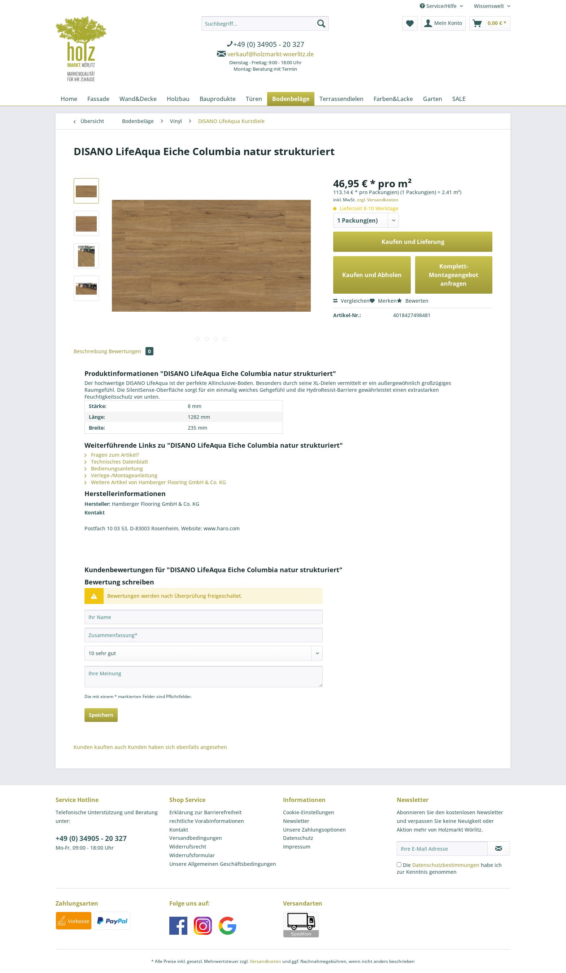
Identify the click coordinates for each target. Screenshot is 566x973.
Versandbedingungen (195, 837)
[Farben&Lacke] (393, 99)
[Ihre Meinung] (203, 676)
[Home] (69, 99)
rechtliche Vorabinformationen (206, 821)
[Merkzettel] (410, 23)
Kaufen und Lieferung (413, 242)
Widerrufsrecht (187, 846)
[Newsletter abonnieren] (498, 848)
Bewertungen (131, 351)
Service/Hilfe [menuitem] (439, 6)
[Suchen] (321, 23)
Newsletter (296, 821)
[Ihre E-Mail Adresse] (442, 848)
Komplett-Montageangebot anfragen (453, 275)
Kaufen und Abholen (372, 275)
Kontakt (178, 829)
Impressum (296, 846)
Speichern (101, 714)
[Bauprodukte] (218, 99)
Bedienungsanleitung (113, 468)
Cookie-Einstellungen (308, 812)
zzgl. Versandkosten (378, 200)
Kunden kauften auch (100, 747)
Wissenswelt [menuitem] (489, 6)
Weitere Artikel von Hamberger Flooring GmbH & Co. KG (155, 482)
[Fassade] (98, 99)
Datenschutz (298, 837)
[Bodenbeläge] (290, 99)
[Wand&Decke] (138, 99)
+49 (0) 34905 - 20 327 (91, 838)
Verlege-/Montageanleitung (120, 475)
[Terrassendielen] (341, 99)
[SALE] (459, 99)
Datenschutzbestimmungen (445, 865)
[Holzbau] (178, 99)
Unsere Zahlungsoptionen (314, 829)
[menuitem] (265, 45)
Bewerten (412, 300)
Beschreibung (90, 351)
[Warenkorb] (489, 23)
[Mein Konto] (443, 23)
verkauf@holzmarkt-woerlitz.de (270, 54)
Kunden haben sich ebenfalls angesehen (177, 747)
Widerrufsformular (192, 855)
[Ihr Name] (203, 617)
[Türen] (254, 99)
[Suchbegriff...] (265, 23)
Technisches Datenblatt (116, 461)
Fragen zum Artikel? (111, 454)
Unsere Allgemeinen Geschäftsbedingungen (222, 863)
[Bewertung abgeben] (203, 653)
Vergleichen (351, 300)
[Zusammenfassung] (203, 635)
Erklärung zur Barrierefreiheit (205, 812)
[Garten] (432, 99)
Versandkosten (265, 961)
